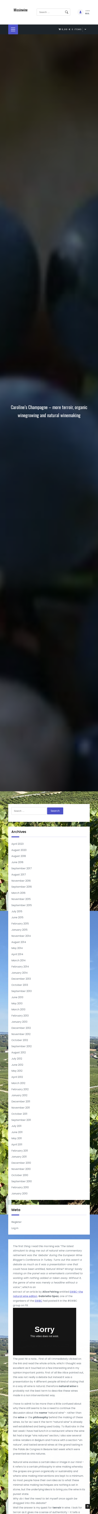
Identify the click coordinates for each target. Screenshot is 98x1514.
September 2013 (21, 991)
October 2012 (19, 1040)
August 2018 (18, 856)
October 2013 (19, 985)
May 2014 (17, 948)
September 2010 (21, 1181)
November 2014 (21, 936)
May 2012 (16, 1071)
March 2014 (18, 960)
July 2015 (16, 911)
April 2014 (17, 954)
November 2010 (21, 1169)
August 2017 (18, 874)
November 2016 (21, 881)
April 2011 (16, 1144)
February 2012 (20, 1089)
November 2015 (21, 899)
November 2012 (21, 1034)
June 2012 (17, 1065)
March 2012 (18, 1083)
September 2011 (21, 1120)
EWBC (38, 1316)
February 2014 (20, 966)
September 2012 (21, 1046)
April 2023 (17, 844)
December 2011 (20, 1101)
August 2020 (19, 850)
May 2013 (16, 1003)
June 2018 (17, 862)
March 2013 (18, 1009)
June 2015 (17, 917)
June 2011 (17, 1132)
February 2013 (20, 1015)
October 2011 (19, 1114)
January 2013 (19, 1022)
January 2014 (19, 973)
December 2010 (21, 1163)
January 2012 (19, 1095)
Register (16, 1222)
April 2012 (17, 1077)
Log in (14, 1228)
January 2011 (19, 1157)
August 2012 (18, 1052)
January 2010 (19, 1193)
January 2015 (19, 930)
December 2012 (21, 1028)
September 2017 (21, 868)
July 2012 (16, 1058)
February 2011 (19, 1150)
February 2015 (20, 923)
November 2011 (20, 1107)
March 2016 (18, 893)
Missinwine (21, 9)
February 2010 (20, 1187)
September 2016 (21, 887)
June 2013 (17, 997)
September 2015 (21, 905)
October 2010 (19, 1175)
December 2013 (21, 979)
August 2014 (18, 942)
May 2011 (16, 1138)
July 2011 (16, 1126)
